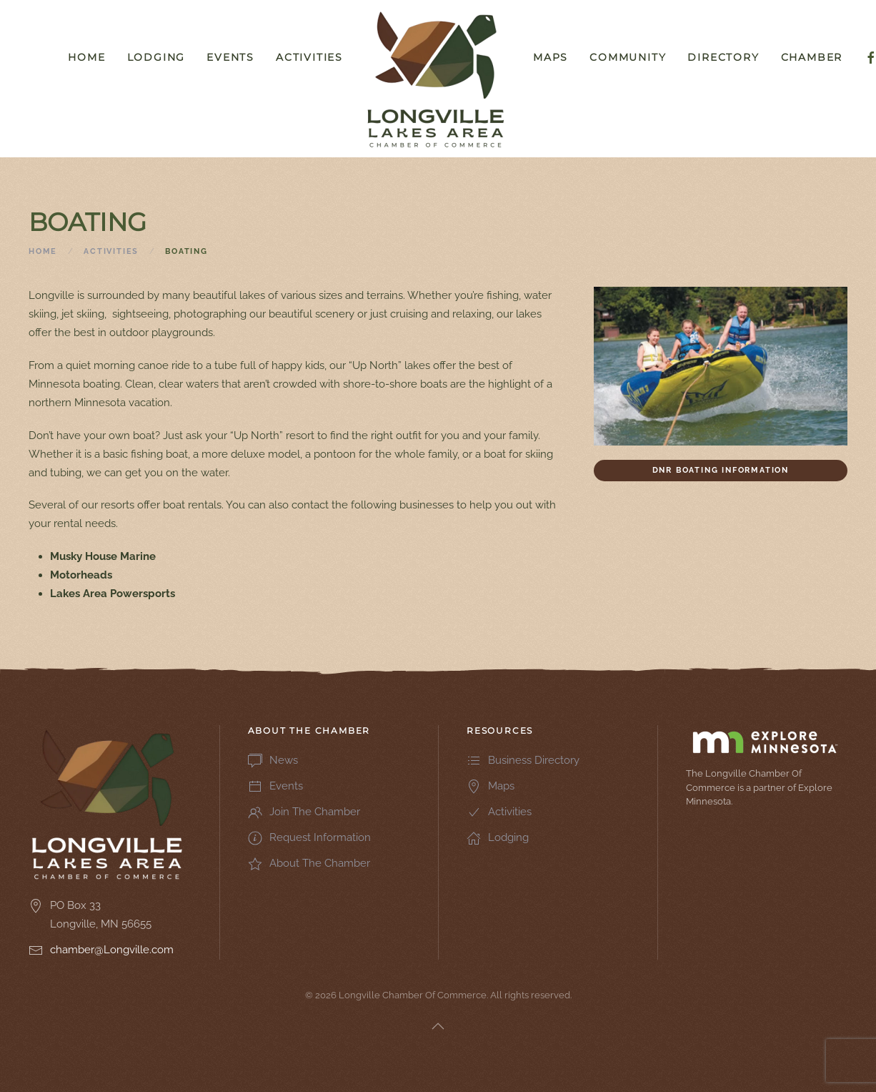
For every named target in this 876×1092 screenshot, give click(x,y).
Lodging (156, 57)
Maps (550, 57)
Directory (723, 57)
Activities (309, 57)
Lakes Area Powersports (112, 593)
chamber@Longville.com (112, 949)
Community (627, 57)
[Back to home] (438, 78)
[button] (438, 1026)
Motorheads (81, 575)
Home (86, 57)
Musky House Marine (103, 556)
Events (230, 57)
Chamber (812, 57)
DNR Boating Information (720, 470)
